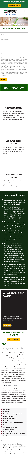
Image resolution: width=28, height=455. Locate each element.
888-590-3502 (14, 88)
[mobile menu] (26, 11)
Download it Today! (14, 5)
